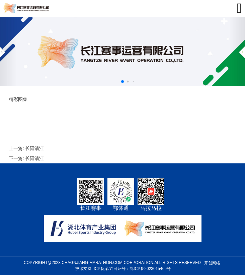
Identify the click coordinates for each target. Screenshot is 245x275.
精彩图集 (18, 99)
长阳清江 (34, 148)
